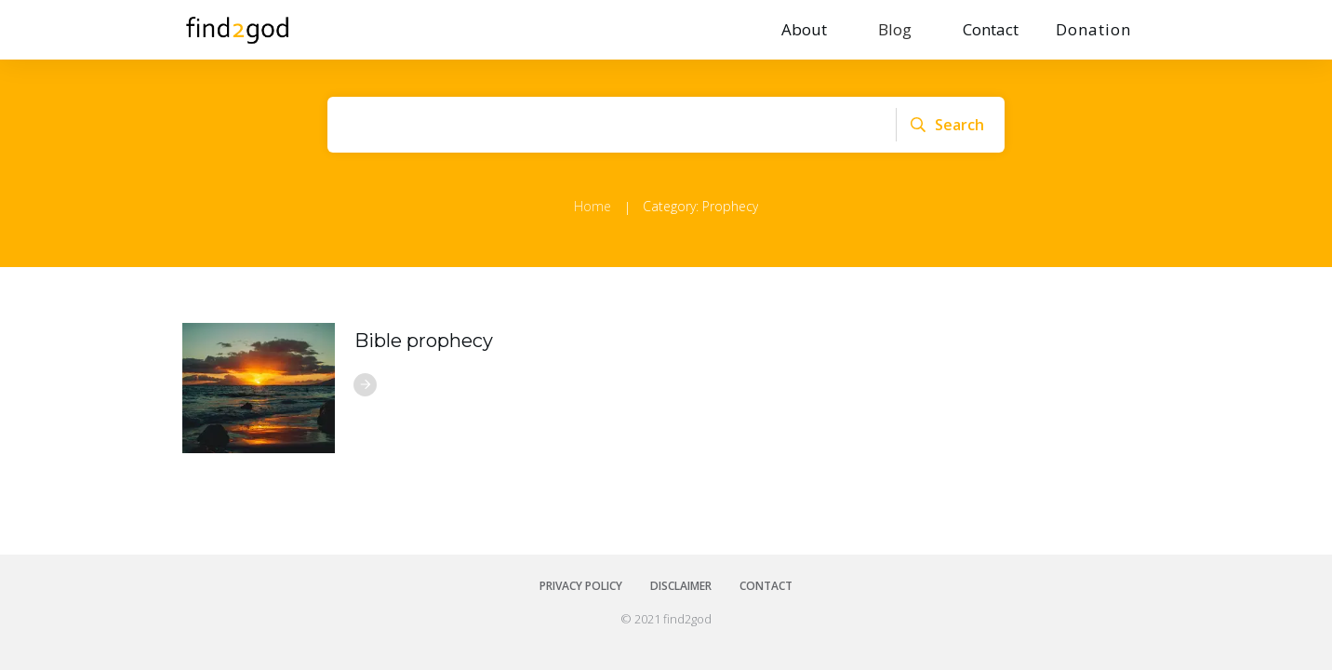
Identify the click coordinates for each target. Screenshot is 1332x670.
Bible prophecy (423, 340)
